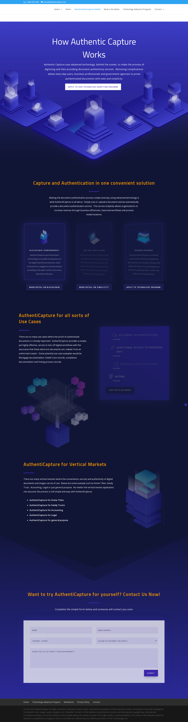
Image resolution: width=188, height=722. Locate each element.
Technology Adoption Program (137, 9)
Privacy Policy (83, 702)
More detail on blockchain (44, 287)
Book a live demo (111, 9)
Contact (158, 9)
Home (57, 9)
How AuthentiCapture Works (87, 9)
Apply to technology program (144, 287)
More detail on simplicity (94, 287)
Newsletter (69, 702)
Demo (68, 9)
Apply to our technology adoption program (93, 88)
